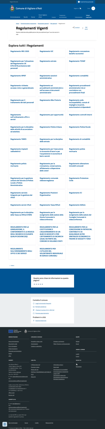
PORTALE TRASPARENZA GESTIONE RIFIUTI (41, 373)
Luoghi (77, 354)
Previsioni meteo (35, 367)
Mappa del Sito (49, 423)
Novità (26, 17)
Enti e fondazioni (13, 346)
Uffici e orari (11, 393)
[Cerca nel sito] (92, 8)
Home (17, 23)
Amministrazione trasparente (28, 23)
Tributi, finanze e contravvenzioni (61, 344)
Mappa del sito (34, 369)
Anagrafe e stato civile (36, 341)
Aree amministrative (14, 341)
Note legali (56, 367)
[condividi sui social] (76, 27)
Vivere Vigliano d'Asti (43, 16)
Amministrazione (15, 17)
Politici (10, 353)
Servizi (33, 17)
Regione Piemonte (14, 2)
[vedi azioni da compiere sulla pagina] (85, 28)
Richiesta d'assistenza (59, 379)
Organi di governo (13, 349)
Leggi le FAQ (56, 373)
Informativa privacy (58, 365)
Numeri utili (11, 395)
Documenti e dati (13, 344)
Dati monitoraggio (13, 423)
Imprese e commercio (58, 341)
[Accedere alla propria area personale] (85, 2)
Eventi (77, 356)
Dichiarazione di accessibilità (60, 369)
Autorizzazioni (34, 344)
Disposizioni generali (43, 23)
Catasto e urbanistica (36, 346)
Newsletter (79, 367)
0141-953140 (17, 372)
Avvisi (77, 344)
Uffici (10, 356)
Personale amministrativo (15, 351)
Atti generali (53, 23)
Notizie (77, 341)
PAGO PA (33, 377)
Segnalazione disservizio (59, 375)
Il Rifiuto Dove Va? (35, 365)
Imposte (54, 17)
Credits (37, 423)
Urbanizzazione (78, 17)
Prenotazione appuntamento (60, 377)
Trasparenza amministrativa (63, 16)
